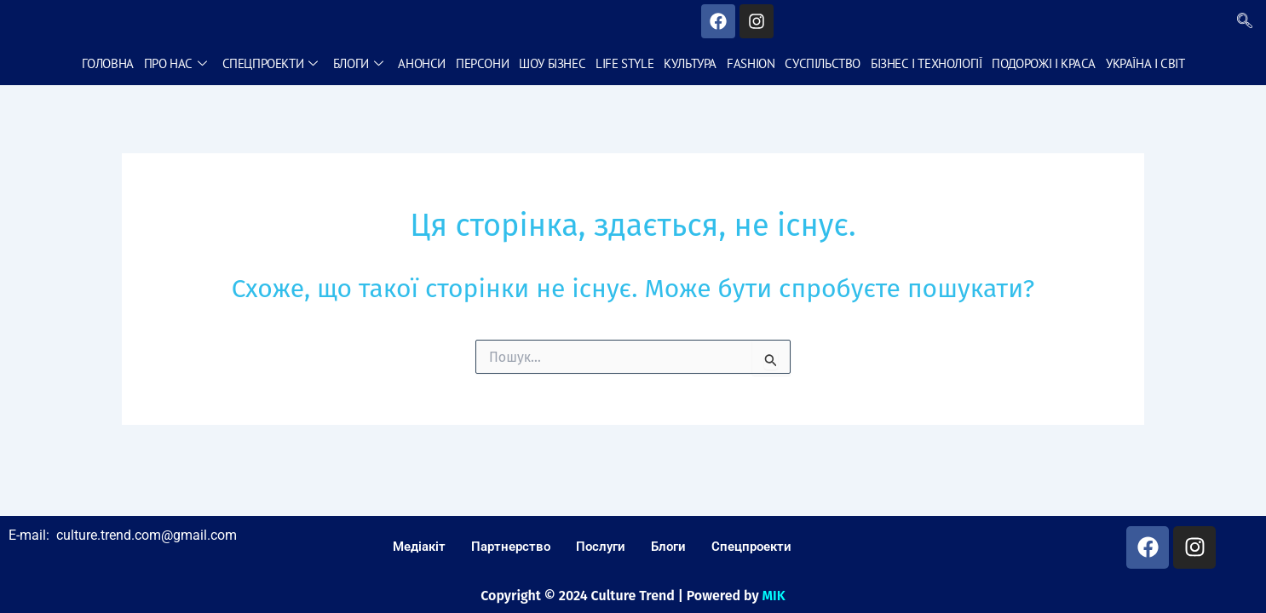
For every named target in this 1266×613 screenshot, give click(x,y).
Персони (482, 63)
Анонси (422, 63)
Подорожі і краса (1044, 63)
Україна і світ (1145, 63)
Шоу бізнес (552, 63)
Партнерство (510, 546)
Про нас (175, 63)
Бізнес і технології (926, 63)
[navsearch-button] (1245, 21)
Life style (624, 63)
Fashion (750, 63)
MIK (773, 595)
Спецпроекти (270, 63)
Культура (690, 63)
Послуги (600, 546)
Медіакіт (419, 546)
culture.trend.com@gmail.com (146, 535)
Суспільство (822, 63)
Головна (108, 63)
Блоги (358, 63)
